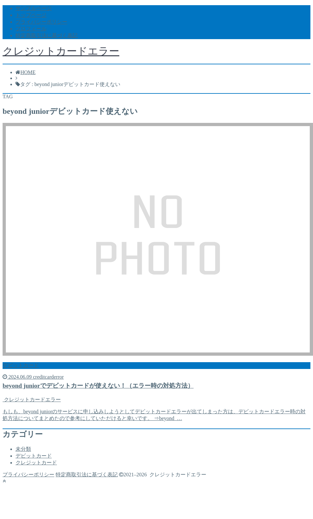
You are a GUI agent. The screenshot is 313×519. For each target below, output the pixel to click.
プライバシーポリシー (41, 22)
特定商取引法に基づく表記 (47, 35)
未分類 (23, 449)
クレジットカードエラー (61, 51)
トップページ (31, 15)
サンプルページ (34, 8)
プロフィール (31, 28)
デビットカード (34, 456)
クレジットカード (36, 462)
